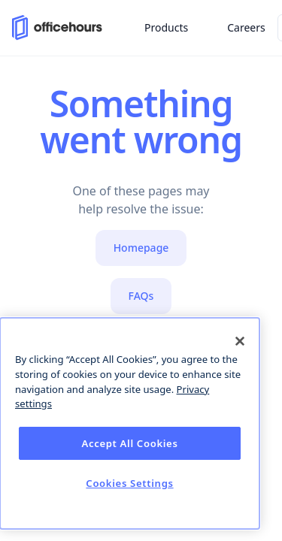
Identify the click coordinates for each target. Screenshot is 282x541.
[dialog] (129, 423)
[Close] (239, 341)
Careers (246, 27)
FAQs (141, 296)
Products (166, 27)
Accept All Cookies (129, 443)
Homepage (141, 247)
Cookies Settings (129, 483)
